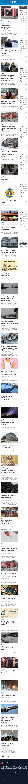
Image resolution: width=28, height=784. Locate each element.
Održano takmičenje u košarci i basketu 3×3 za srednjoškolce (8, 521)
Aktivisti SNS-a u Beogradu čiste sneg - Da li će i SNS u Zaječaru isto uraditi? (9, 348)
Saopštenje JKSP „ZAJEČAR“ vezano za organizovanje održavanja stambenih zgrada (9, 153)
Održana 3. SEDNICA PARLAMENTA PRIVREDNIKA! (7, 745)
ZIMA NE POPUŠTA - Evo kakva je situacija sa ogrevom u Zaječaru (8, 497)
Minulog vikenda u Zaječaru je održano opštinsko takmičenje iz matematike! (8, 471)
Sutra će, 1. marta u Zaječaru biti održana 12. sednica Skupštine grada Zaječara (8, 127)
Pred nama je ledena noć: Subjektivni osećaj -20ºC (8, 695)
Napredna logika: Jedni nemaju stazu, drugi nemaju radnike (8, 298)
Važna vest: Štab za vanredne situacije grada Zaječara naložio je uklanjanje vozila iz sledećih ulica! (8, 25)
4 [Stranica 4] (8, 756)
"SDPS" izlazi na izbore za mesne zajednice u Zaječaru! (8, 51)
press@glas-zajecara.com (9, 771)
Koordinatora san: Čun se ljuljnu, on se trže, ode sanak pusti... (8, 422)
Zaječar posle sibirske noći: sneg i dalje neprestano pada (9, 647)
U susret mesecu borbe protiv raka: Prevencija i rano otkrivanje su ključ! (8, 373)
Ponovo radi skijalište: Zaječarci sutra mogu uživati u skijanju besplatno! (7, 719)
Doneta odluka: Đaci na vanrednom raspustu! (8, 599)
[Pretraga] (27, 1)
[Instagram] (18, 772)
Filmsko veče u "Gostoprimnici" (6, 274)
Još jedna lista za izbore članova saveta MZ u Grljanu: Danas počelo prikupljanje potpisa (8, 77)
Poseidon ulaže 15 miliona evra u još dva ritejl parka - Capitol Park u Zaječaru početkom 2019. (9, 226)
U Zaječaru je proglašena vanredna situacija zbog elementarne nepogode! (8, 575)
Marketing (3, 780)
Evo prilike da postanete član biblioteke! (8, 446)
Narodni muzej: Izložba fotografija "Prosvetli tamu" (8, 622)
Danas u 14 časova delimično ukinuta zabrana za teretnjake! (9, 397)
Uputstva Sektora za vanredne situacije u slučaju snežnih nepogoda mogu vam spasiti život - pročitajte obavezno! (9, 548)
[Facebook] (16, 772)
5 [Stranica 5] (10, 756)
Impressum (3, 776)
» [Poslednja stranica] (15, 756)
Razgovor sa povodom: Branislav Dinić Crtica (8, 102)
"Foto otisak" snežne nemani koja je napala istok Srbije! (9, 323)
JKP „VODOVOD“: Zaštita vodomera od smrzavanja (8, 251)
